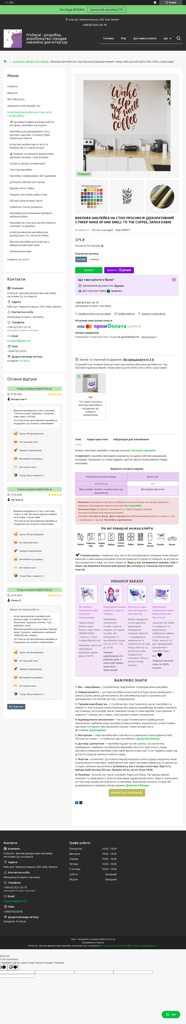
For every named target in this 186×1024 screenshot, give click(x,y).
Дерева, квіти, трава (22, 188)
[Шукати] (177, 38)
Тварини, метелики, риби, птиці (28, 194)
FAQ (123, 38)
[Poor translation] (13, 967)
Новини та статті (18, 259)
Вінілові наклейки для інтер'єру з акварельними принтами (29, 243)
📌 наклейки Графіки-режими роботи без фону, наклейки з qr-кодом (32, 124)
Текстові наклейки (21, 169)
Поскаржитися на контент (114, 946)
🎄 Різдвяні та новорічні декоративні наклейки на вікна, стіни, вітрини (32, 155)
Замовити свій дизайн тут (24, 105)
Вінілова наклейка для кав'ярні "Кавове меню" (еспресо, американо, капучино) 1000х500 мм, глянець (35, 632)
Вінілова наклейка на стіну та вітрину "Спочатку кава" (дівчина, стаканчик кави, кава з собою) (34, 413)
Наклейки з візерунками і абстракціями (33, 175)
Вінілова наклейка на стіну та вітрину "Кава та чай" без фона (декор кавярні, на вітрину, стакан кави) (35, 514)
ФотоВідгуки (16, 99)
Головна (108, 38)
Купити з (119, 270)
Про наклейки (132, 505)
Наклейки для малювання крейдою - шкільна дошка (31, 215)
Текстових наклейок (143, 450)
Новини (12, 86)
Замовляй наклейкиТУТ (106, 9)
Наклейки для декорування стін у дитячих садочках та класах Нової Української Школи (30, 134)
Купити (88, 270)
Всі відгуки (16, 706)
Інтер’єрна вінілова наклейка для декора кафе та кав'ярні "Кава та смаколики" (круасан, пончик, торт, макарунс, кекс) (33, 621)
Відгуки (12, 92)
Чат (171, 1014)
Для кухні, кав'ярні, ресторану (30, 61)
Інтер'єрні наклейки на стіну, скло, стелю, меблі (29, 114)
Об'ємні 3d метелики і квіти (26, 200)
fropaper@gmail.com (19, 340)
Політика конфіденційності (143, 946)
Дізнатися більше (148, 738)
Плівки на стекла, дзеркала (26, 206)
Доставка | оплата (144, 38)
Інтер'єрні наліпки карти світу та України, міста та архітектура (29, 146)
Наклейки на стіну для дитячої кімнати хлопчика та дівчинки (33, 224)
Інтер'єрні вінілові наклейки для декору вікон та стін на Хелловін (29, 234)
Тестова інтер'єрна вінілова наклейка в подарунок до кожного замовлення (90, 408)
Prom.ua (110, 939)
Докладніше (97, 730)
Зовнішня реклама (20, 251)
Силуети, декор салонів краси (27, 163)
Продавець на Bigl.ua (93, 942)
